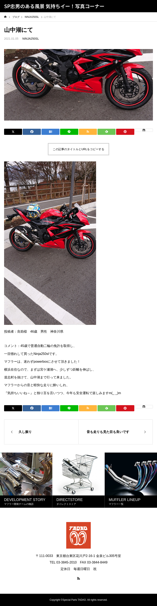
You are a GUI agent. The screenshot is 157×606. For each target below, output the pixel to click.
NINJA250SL (30, 38)
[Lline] (69, 132)
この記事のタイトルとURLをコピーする (78, 149)
